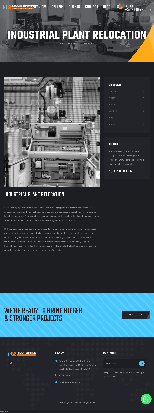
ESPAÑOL (113, 124)
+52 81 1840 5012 (120, 171)
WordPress (6, 412)
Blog (107, 7)
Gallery (58, 7)
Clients (74, 7)
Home (62, 43)
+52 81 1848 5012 (67, 375)
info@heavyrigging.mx (69, 382)
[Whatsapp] (146, 399)
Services (113, 91)
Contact (91, 7)
